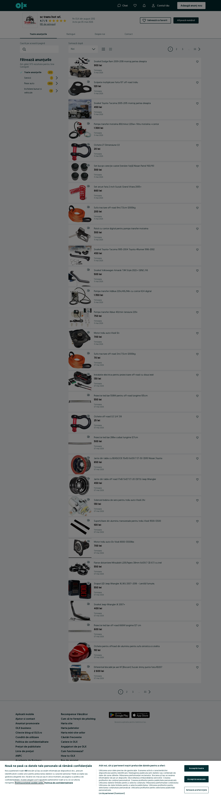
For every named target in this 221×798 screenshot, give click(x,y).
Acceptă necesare (196, 779)
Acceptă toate (196, 768)
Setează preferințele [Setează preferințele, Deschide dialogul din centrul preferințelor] (196, 790)
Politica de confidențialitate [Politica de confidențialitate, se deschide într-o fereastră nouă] (59, 782)
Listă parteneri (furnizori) (112, 793)
